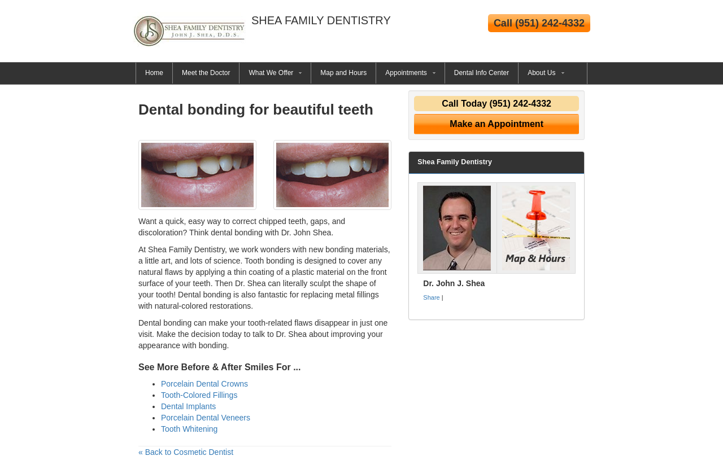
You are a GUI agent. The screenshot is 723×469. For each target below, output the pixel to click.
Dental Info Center (481, 73)
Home (154, 73)
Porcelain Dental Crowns (204, 383)
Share (431, 297)
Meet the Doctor (206, 73)
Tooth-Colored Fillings (199, 395)
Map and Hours (343, 73)
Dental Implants (188, 406)
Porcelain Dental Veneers (205, 417)
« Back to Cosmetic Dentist (185, 452)
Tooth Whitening (189, 428)
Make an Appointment (496, 124)
